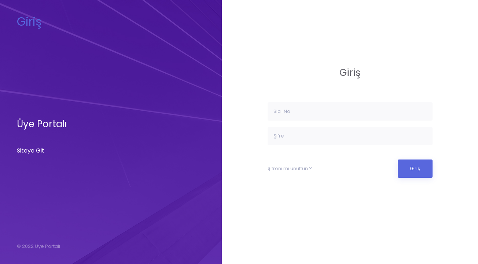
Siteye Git (30, 150)
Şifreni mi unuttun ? (290, 168)
